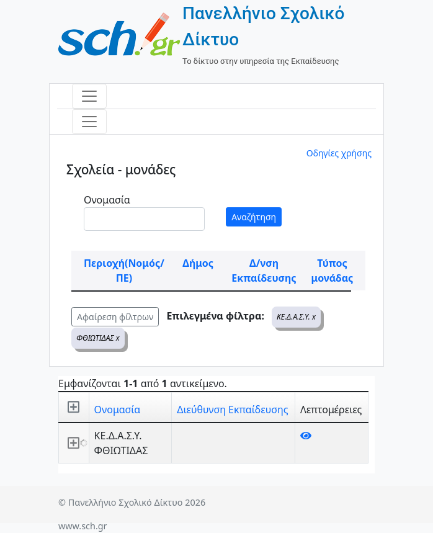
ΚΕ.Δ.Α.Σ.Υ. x (296, 316)
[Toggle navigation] (89, 96)
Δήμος (197, 263)
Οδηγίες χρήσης (339, 153)
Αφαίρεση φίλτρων (115, 317)
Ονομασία (107, 200)
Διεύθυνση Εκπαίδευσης (232, 409)
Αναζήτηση (253, 217)
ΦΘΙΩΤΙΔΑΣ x (98, 338)
